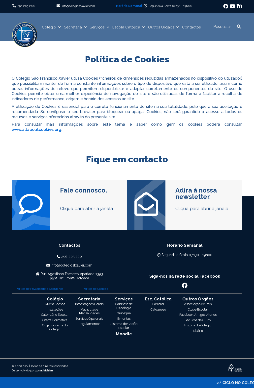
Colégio (49, 27)
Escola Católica (126, 27)
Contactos (191, 27)
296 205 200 (26, 6)
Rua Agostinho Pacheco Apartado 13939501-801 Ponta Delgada (72, 276)
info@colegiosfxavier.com (78, 6)
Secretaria (73, 27)
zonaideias (44, 336)
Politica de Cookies (95, 289)
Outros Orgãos (161, 27)
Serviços (97, 27)
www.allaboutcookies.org (36, 129)
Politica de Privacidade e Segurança (39, 289)
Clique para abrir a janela (86, 208)
